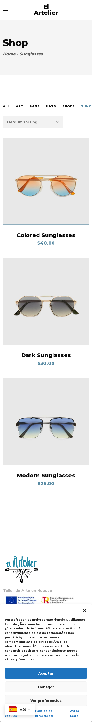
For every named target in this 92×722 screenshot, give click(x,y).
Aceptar (46, 673)
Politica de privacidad (44, 713)
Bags (34, 106)
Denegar (46, 687)
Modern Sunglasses (46, 475)
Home (9, 54)
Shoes (68, 106)
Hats (51, 106)
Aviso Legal (74, 713)
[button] (84, 610)
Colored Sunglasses (46, 235)
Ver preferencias (46, 700)
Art (20, 106)
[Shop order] (33, 122)
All (6, 106)
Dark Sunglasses (46, 355)
